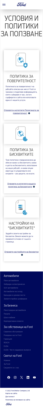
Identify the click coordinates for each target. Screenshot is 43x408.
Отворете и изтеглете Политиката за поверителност (21, 111)
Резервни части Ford (12, 335)
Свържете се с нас (11, 368)
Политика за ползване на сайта (18, 400)
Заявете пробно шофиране (15, 299)
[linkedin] (28, 377)
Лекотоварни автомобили (15, 310)
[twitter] (21, 377)
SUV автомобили (11, 288)
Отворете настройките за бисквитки (21, 253)
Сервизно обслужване (13, 332)
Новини (7, 360)
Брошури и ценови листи (14, 295)
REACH (6, 343)
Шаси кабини (9, 317)
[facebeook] (8, 377)
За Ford (7, 364)
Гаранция (8, 339)
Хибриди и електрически (14, 284)
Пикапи (7, 314)
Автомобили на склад (13, 291)
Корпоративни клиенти (14, 321)
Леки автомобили (11, 281)
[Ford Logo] (21, 5)
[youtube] (34, 377)
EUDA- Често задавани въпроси (17, 350)
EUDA (6, 346)
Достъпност (10, 397)
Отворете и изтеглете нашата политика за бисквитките (21, 185)
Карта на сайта (11, 393)
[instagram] (15, 377)
